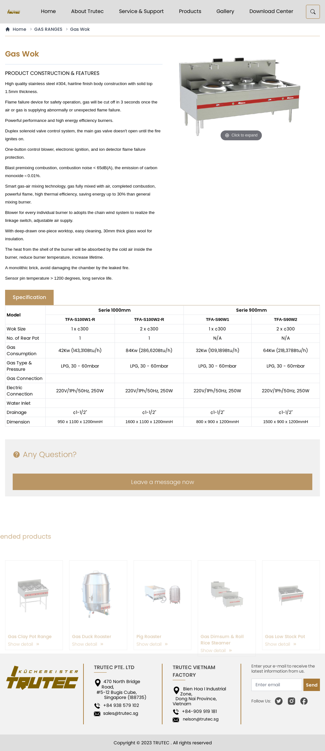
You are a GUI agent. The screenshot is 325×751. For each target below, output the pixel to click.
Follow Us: (261, 701)
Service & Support (141, 11)
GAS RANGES (48, 29)
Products (190, 11)
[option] (241, 96)
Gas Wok (80, 29)
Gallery (225, 11)
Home (48, 11)
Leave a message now (162, 489)
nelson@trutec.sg (199, 719)
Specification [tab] (29, 297)
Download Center (271, 11)
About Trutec (87, 11)
